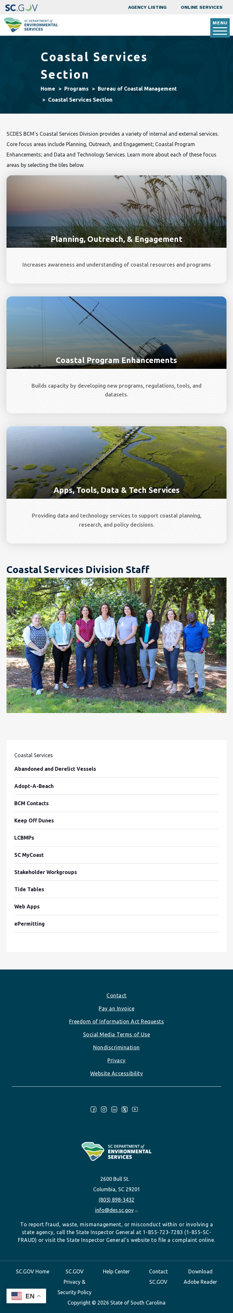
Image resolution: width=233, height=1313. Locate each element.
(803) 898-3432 (116, 1200)
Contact (116, 995)
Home (48, 89)
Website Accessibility (116, 1073)
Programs (76, 89)
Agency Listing (147, 7)
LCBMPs (24, 838)
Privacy (116, 1060)
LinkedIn (114, 1109)
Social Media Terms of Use (116, 1034)
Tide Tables (29, 889)
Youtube (135, 1109)
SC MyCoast (29, 855)
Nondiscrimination (116, 1047)
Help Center (116, 1271)
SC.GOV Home (32, 1271)
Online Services (202, 7)
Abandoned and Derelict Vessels (55, 769)
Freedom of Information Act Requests (116, 1021)
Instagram (104, 1109)
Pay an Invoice (116, 1008)
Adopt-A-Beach (34, 786)
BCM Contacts (31, 803)
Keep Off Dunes (34, 820)
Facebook (93, 1109)
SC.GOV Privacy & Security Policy (74, 1282)
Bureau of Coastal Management (137, 89)
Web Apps (27, 906)
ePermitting (29, 924)
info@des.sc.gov (116, 1210)
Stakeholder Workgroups (45, 872)
